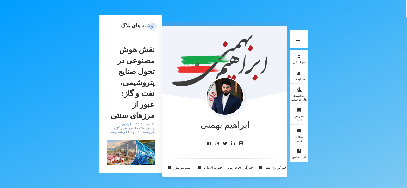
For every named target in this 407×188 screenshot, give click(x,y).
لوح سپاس (359, 142)
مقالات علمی (359, 123)
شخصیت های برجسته (359, 84)
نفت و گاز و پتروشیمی (140, 69)
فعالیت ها (359, 63)
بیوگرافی (359, 45)
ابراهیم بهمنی (182, 69)
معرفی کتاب (359, 104)
